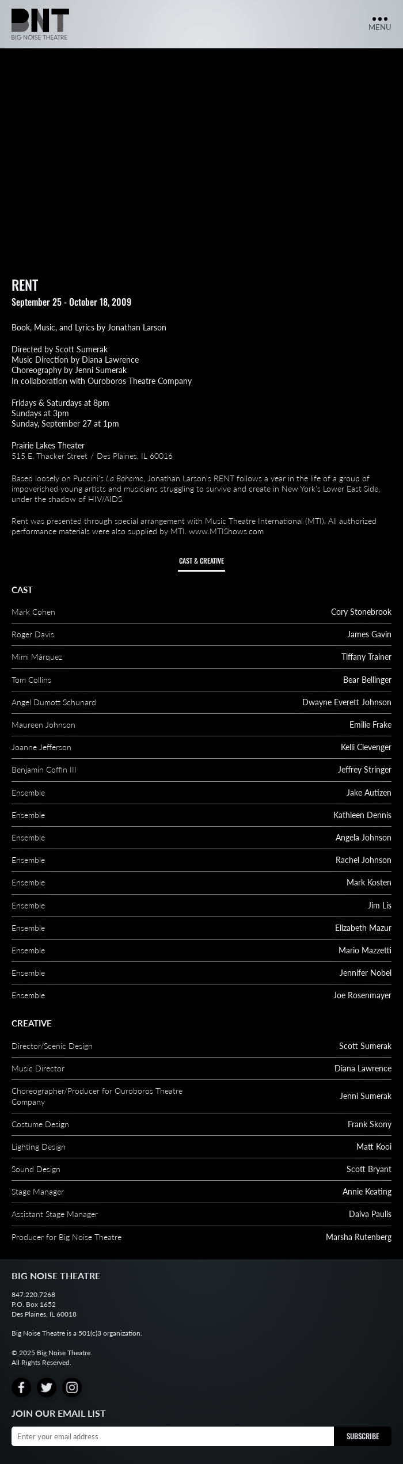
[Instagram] (72, 1387)
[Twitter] (46, 1387)
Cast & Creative (201, 560)
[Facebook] (21, 1387)
